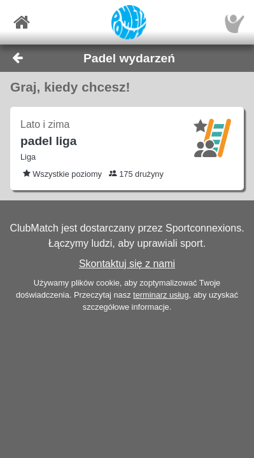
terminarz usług (160, 295)
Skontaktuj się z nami (127, 263)
